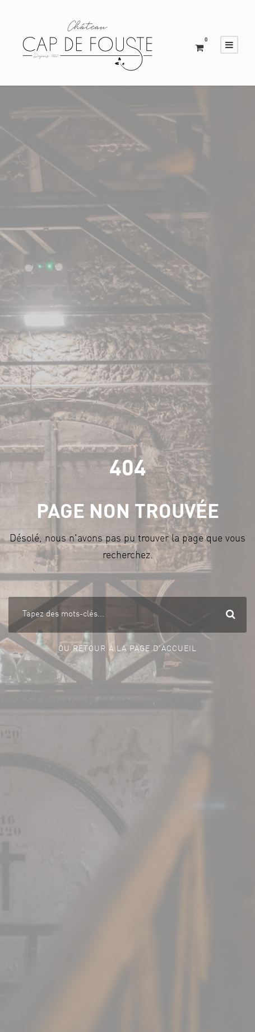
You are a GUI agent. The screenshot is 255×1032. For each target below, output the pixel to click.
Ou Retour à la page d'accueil (127, 649)
